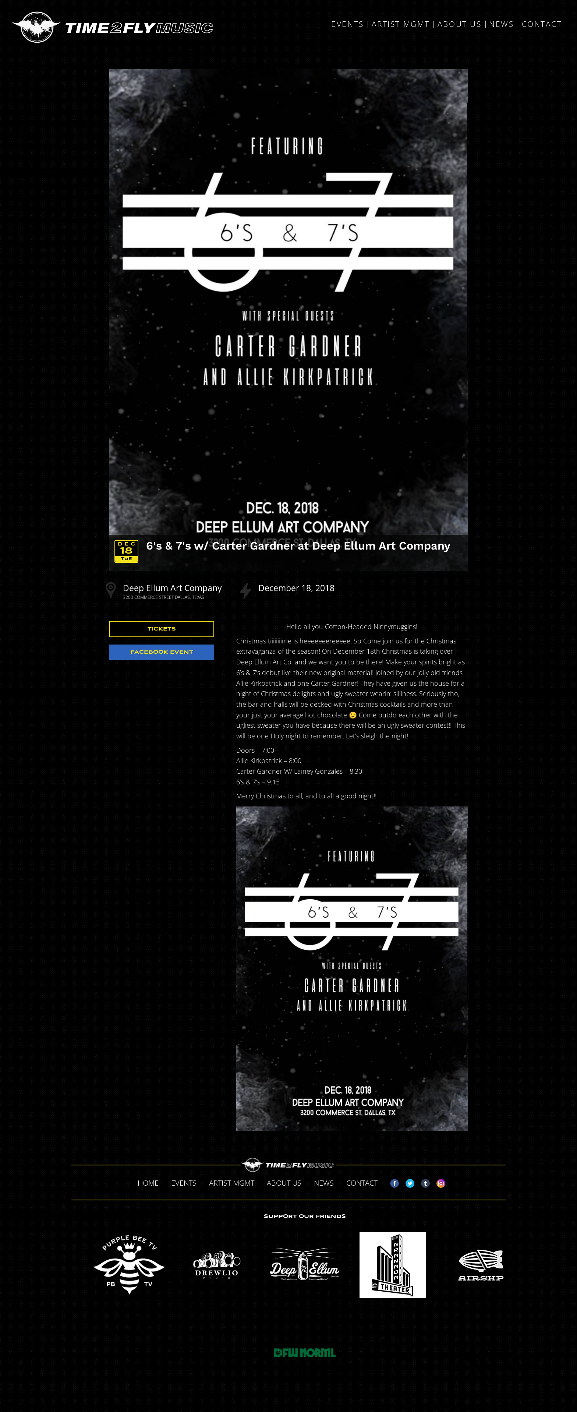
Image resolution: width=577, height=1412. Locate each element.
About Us (459, 24)
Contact (542, 24)
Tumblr (422, 1182)
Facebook (391, 1182)
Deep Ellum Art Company (172, 588)
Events (347, 24)
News (501, 24)
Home (148, 1183)
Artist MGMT (401, 24)
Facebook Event (161, 652)
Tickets (162, 629)
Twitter (407, 1182)
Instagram (438, 1182)
